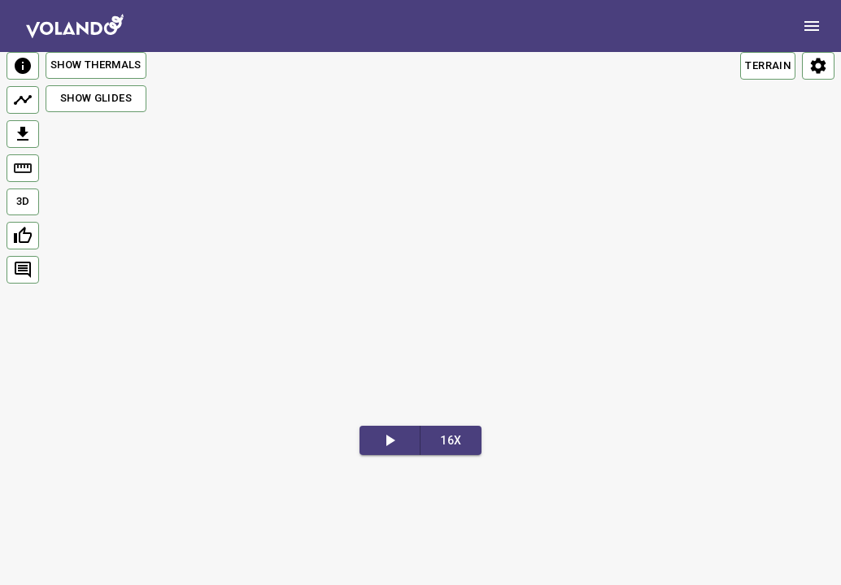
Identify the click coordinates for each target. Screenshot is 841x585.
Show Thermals (96, 64)
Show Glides (96, 98)
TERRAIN (768, 65)
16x (450, 440)
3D (23, 201)
